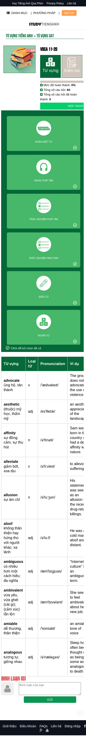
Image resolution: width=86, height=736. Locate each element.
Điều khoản (28, 726)
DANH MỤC (17, 13)
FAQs (43, 726)
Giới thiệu (10, 726)
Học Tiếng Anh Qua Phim (27, 3)
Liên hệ (71, 3)
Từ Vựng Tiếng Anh (19, 35)
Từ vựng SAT (45, 35)
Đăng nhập (72, 726)
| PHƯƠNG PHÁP (43, 13)
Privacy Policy (55, 3)
